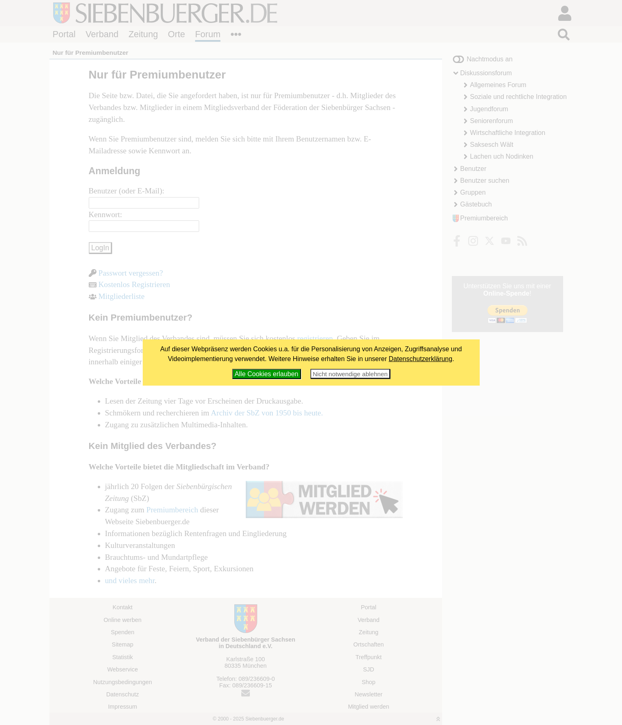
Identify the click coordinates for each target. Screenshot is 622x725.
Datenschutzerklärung (421, 358)
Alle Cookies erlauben (267, 373)
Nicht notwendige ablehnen (350, 373)
